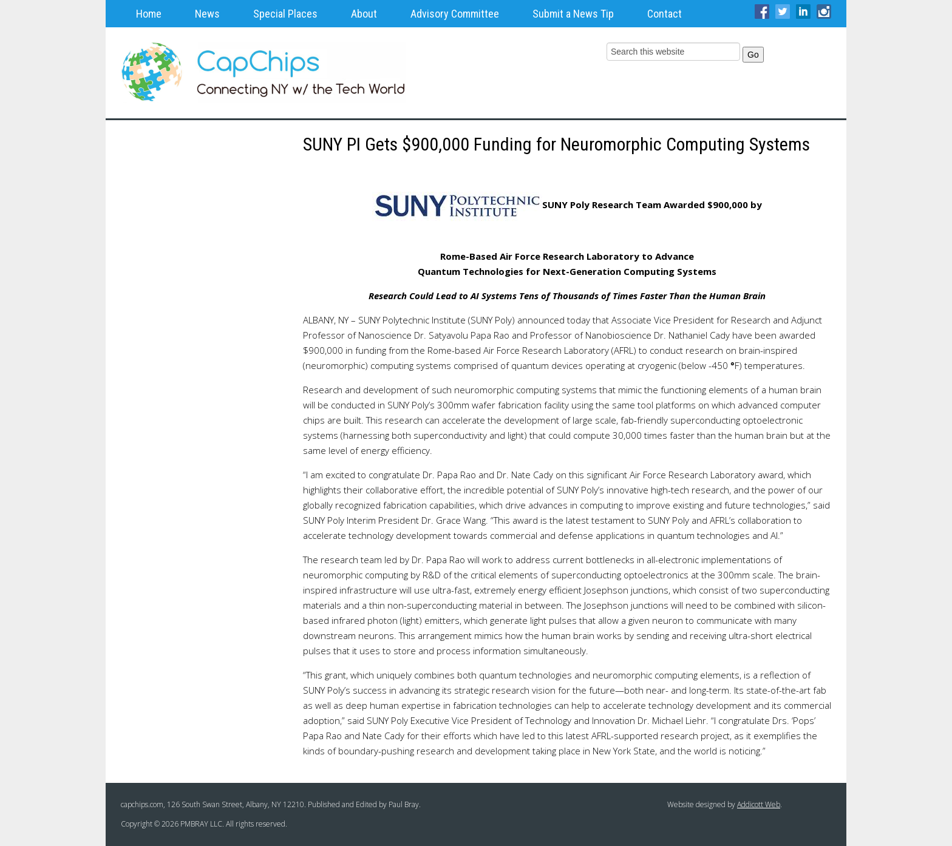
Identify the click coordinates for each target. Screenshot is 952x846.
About (364, 13)
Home (149, 13)
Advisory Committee (454, 13)
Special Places (285, 13)
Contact (664, 13)
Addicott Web (758, 804)
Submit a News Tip (573, 13)
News (207, 13)
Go (753, 54)
